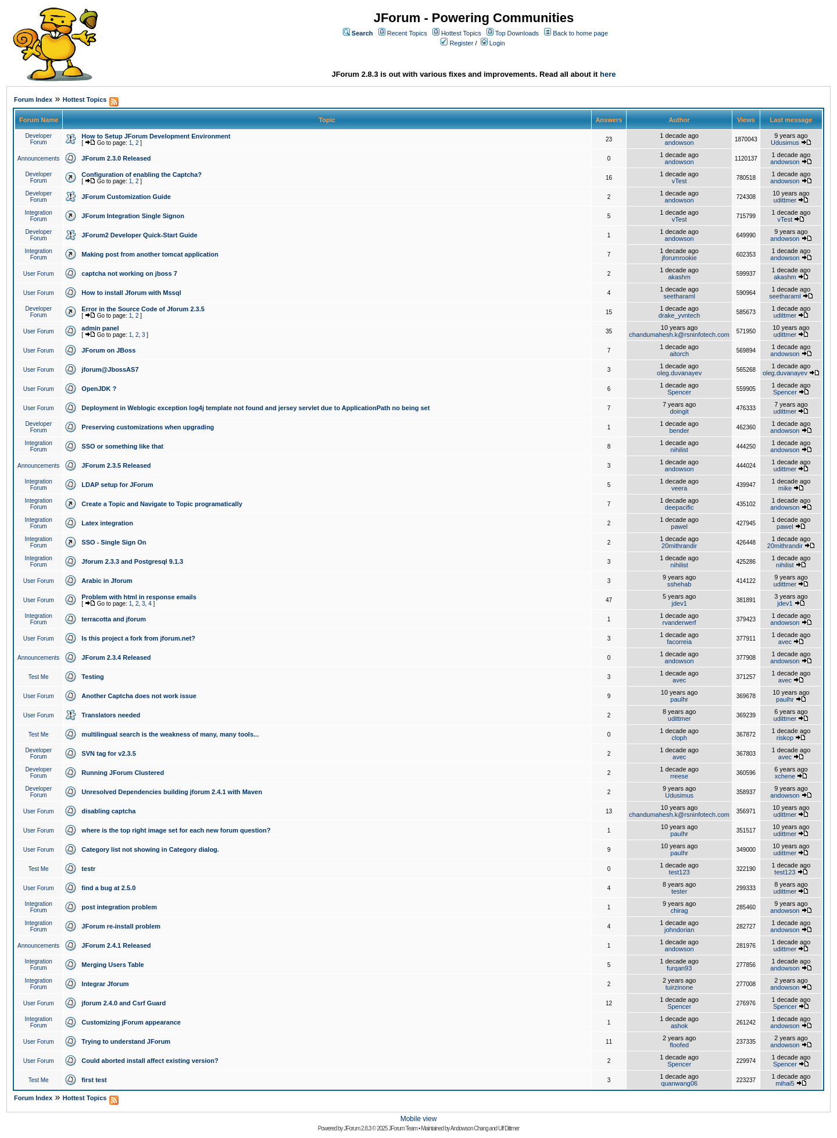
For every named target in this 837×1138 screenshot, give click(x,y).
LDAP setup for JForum (117, 484)
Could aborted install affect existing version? (149, 1060)
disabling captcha (108, 811)
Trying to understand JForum (125, 1041)
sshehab (679, 584)
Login (497, 43)
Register (461, 43)
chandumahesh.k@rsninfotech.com (679, 334)
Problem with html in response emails (138, 596)
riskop (785, 737)
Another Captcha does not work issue (138, 695)
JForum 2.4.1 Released (116, 945)
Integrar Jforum (104, 983)
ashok (679, 1025)
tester (679, 891)
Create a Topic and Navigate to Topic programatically (161, 503)
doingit (679, 411)
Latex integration (107, 523)
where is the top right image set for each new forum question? (175, 830)
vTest (679, 180)
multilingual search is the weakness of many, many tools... (170, 734)
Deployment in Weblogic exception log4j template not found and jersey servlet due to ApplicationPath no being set (255, 407)
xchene (785, 776)
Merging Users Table (112, 964)
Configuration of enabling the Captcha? (141, 174)
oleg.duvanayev (679, 372)
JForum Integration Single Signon (132, 215)
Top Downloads (517, 33)
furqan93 (679, 968)
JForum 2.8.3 (357, 1128)
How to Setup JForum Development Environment (155, 136)
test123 (679, 872)
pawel (679, 526)
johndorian (679, 929)
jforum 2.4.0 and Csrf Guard (123, 1003)
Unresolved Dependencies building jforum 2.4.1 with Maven (171, 791)
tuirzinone (679, 987)
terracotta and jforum (113, 619)
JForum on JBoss (108, 350)
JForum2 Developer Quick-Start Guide (139, 235)
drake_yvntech (679, 315)
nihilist (679, 449)
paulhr (679, 699)
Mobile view (418, 1119)
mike (785, 488)
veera (679, 488)
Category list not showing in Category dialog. (150, 849)
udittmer (785, 200)
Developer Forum (38, 139)
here (608, 74)
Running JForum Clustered (122, 772)
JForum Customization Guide (125, 196)
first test (93, 1079)
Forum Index (33, 99)
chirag (679, 910)
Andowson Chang (469, 1128)
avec (785, 641)
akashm (679, 276)
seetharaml (679, 296)
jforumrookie (679, 257)
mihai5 (784, 1083)
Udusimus (785, 142)
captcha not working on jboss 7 (129, 273)
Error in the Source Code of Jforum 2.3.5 (143, 308)
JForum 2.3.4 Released (116, 657)
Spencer (679, 392)
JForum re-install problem (120, 926)
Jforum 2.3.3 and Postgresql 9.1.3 (132, 561)
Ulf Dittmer (508, 1128)
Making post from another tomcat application (149, 254)
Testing (92, 676)
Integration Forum (38, 215)
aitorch (679, 353)
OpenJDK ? (98, 388)
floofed (679, 1044)
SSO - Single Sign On (113, 542)
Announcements (38, 158)
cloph (678, 737)
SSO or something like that (122, 446)
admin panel (100, 328)
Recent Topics (407, 33)
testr (88, 868)
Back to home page (580, 33)
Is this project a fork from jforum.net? (138, 638)
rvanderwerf (679, 622)
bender (679, 430)
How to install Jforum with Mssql (131, 292)
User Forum (38, 274)
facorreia (679, 641)
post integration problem (119, 907)
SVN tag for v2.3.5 (108, 753)
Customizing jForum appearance (131, 1022)
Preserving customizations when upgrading (147, 427)
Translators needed (110, 715)
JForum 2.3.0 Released (116, 158)
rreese (679, 776)
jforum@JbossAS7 (109, 369)
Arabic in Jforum (106, 580)
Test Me (38, 677)
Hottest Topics (461, 33)
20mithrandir (679, 545)
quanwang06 (679, 1083)
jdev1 (678, 603)
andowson (679, 142)
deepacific (679, 507)
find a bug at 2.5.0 (108, 887)
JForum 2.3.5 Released (116, 465)
